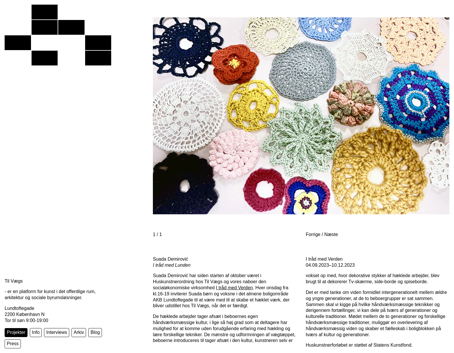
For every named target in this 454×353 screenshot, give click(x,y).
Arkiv (79, 332)
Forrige (313, 234)
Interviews (56, 332)
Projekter (16, 332)
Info (36, 332)
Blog (95, 332)
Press (13, 343)
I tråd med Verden (234, 287)
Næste (331, 234)
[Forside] (58, 44)
